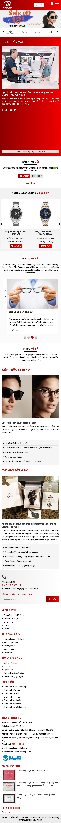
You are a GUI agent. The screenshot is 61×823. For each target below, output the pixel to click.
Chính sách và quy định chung (14, 687)
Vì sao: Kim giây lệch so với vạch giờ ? (18, 561)
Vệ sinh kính (8, 670)
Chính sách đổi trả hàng (12, 697)
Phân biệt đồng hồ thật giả (13, 639)
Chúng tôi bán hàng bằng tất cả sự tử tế (30, 151)
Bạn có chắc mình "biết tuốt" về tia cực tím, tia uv (23, 461)
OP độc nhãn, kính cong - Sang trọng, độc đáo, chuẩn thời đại (27, 556)
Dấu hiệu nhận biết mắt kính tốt (16, 443)
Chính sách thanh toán (12, 703)
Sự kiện (6, 625)
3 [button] (32, 337)
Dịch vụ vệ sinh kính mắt (21, 312)
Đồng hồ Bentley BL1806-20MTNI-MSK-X (45, 233)
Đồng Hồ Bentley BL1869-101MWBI (16, 233)
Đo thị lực (7, 666)
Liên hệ (6, 629)
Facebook (6, 812)
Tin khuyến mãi (9, 646)
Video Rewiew (9, 649)
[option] (30, 19)
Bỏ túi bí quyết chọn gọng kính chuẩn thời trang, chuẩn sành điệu (28, 448)
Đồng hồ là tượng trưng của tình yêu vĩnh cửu (21, 552)
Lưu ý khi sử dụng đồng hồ (13, 676)
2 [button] (28, 337)
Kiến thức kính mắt (10, 642)
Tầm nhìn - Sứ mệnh (11, 618)
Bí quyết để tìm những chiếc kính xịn (19, 422)
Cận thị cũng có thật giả (13, 457)
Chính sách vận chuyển (12, 700)
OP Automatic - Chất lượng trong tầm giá (20, 565)
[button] (3, 32)
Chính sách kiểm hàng (11, 690)
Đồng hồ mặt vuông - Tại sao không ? (18, 547)
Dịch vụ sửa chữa (10, 663)
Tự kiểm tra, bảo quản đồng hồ (14, 673)
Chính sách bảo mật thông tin (14, 707)
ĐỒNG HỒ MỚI (37, 176)
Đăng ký (52, 599)
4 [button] (36, 337)
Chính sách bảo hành (11, 693)
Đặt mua (16, 246)
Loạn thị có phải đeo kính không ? (17, 452)
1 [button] (25, 337)
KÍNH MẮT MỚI (24, 176)
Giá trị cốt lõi (8, 622)
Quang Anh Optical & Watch (13, 615)
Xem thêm (30, 183)
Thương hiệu (8, 652)
